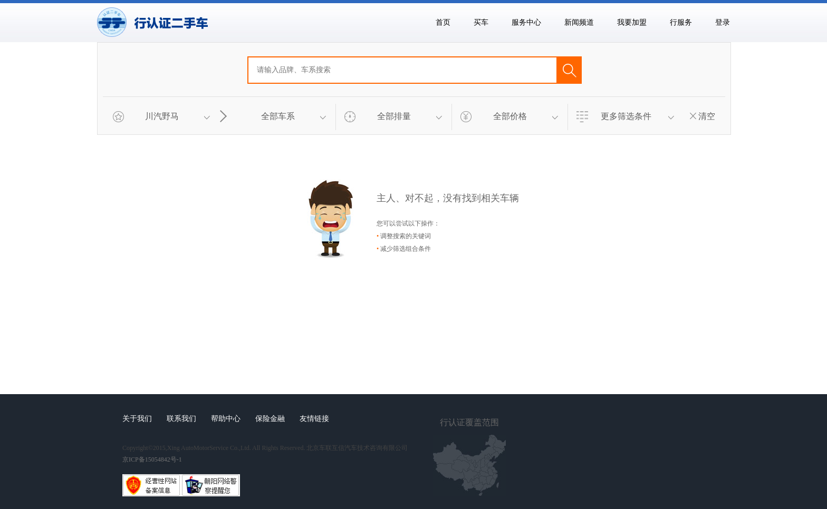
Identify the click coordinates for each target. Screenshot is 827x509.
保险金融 (270, 419)
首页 (443, 22)
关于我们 (137, 419)
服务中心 (526, 22)
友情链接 (314, 419)
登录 (722, 22)
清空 (702, 116)
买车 (481, 22)
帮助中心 (226, 419)
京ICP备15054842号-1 (152, 459)
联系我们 (181, 419)
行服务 (681, 22)
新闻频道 (579, 22)
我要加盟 (632, 22)
